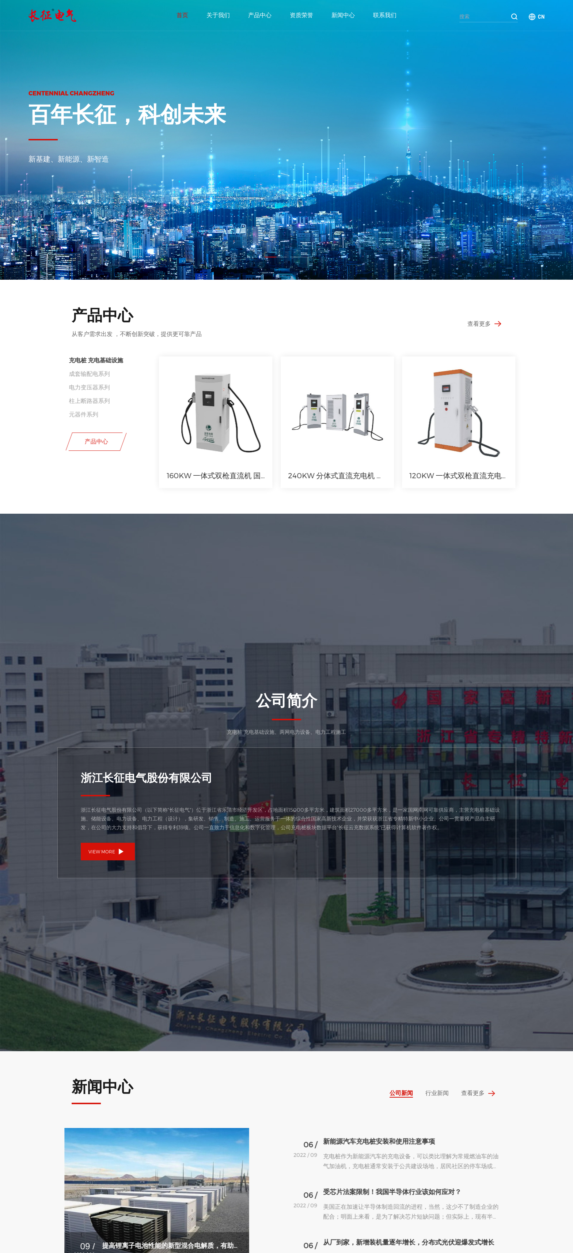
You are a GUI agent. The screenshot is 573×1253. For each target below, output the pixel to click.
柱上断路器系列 (49, 400)
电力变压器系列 (49, 387)
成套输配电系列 (49, 373)
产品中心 (260, 15)
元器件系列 (43, 414)
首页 (182, 15)
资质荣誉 (301, 15)
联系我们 (384, 15)
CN (541, 17)
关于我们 (218, 15)
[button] (275, 256)
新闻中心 (343, 15)
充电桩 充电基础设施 (56, 359)
